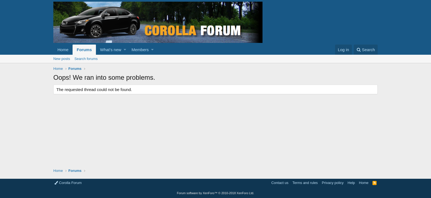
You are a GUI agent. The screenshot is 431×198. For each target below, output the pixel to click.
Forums (84, 49)
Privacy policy (333, 183)
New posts (61, 59)
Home (62, 49)
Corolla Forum (68, 183)
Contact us (279, 183)
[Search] (366, 50)
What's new (110, 49)
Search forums (86, 59)
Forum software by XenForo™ (215, 193)
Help (351, 183)
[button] (125, 50)
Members (140, 49)
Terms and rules (305, 183)
